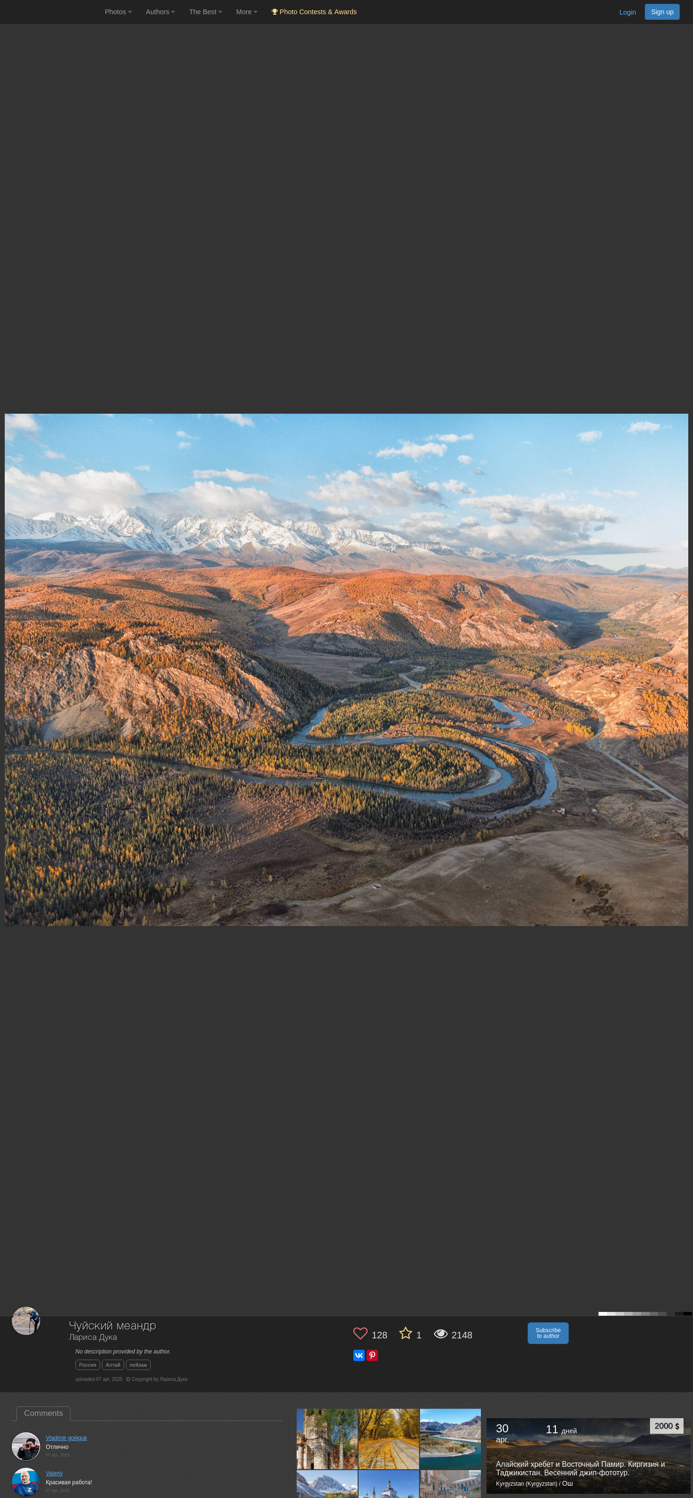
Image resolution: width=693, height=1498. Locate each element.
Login (627, 12)
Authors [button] (160, 12)
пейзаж (138, 1365)
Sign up (662, 12)
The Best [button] (205, 12)
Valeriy (54, 1473)
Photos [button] (118, 12)
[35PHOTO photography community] (51, 12)
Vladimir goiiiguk (66, 1438)
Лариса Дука (93, 1337)
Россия (87, 1365)
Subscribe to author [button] (548, 1333)
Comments (43, 1413)
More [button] (246, 12)
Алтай (113, 1365)
